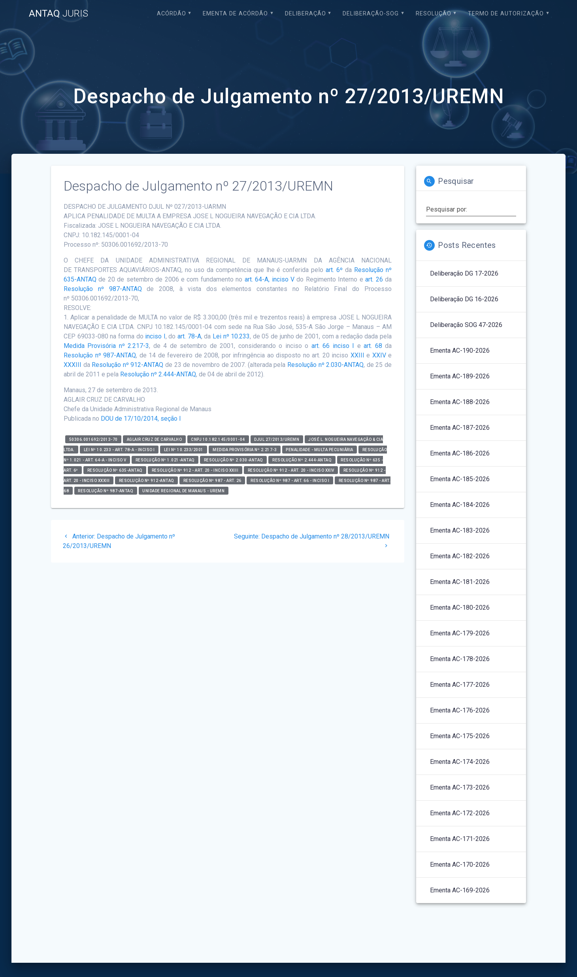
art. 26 (374, 279)
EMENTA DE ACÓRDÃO (235, 13)
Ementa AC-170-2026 (460, 864)
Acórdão (171, 13)
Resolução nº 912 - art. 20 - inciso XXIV (291, 470)
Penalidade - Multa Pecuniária (319, 449)
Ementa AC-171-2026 (460, 839)
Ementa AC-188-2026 (460, 402)
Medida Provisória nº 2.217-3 (106, 346)
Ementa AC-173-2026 (460, 787)
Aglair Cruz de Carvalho (154, 439)
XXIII (357, 355)
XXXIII (72, 365)
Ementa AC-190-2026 (460, 350)
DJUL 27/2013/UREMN (276, 439)
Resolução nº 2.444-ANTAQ (158, 374)
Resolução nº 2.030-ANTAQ (325, 365)
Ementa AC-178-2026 (460, 659)
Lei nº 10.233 (231, 336)
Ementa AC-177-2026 (460, 684)
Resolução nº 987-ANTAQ (103, 289)
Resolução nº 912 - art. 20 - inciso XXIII (195, 470)
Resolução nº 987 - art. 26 (212, 480)
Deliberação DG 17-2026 (464, 273)
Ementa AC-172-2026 (460, 813)
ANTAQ (58, 13)
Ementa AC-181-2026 (460, 582)
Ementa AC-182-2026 (460, 556)
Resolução (433, 13)
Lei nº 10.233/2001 (184, 449)
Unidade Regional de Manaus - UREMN (183, 490)
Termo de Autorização (506, 13)
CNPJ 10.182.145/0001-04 (218, 439)
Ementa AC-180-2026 (460, 607)
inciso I (155, 336)
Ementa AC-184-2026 (460, 504)
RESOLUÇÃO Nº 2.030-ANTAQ (233, 459)
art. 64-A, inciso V (269, 279)
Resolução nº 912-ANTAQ (127, 365)
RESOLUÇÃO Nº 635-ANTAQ (115, 470)
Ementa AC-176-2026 (460, 710)
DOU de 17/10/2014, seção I (141, 418)
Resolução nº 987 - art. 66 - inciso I (290, 480)
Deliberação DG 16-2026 (464, 299)
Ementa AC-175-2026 (460, 736)
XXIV (379, 355)
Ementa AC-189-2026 (460, 376)
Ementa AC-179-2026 (460, 633)
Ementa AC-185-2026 (460, 479)
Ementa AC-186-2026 (460, 453)
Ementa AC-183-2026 (460, 530)
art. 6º (334, 270)
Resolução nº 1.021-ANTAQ (165, 459)
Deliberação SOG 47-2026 (466, 325)
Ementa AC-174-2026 (460, 761)
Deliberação (305, 13)
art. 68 (373, 346)
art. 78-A (189, 336)
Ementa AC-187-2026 (460, 427)
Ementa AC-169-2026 (460, 890)
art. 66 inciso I (332, 346)
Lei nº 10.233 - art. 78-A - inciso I (119, 449)
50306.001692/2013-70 (93, 439)
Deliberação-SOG (371, 13)
